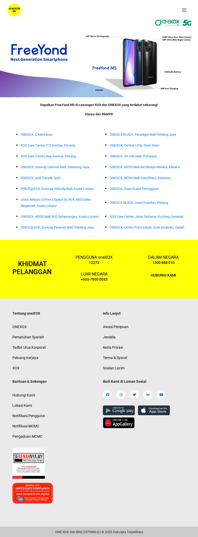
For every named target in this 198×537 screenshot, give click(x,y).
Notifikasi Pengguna (28, 416)
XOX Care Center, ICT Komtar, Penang (48, 145)
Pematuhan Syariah (28, 337)
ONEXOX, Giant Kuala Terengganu (134, 189)
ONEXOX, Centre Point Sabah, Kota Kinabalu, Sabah (147, 227)
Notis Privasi (113, 347)
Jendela (109, 337)
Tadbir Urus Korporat (29, 347)
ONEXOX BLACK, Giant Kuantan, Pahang (139, 203)
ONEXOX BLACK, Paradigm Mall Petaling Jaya (143, 134)
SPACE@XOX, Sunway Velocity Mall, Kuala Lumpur (57, 189)
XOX (16, 368)
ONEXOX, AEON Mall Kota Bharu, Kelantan (140, 178)
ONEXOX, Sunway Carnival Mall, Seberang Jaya (55, 167)
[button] (15, 50)
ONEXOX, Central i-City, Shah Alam (134, 145)
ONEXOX (19, 327)
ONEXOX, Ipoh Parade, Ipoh (41, 178)
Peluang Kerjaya (25, 358)
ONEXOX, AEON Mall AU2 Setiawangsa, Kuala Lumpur (60, 216)
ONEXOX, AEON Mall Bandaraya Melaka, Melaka (145, 167)
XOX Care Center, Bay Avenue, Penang (48, 156)
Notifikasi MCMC (25, 426)
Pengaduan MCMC (27, 436)
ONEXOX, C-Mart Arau (36, 134)
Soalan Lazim (114, 368)
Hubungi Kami (23, 395)
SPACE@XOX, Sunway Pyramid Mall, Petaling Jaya (57, 227)
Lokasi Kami (22, 405)
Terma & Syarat (115, 358)
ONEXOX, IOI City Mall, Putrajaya (133, 156)
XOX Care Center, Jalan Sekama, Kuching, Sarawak (147, 216)
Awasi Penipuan (116, 327)
